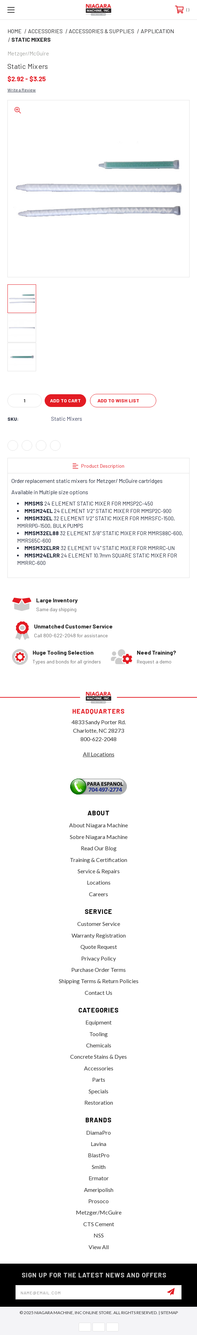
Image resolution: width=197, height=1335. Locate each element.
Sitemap (169, 1312)
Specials (98, 1091)
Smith (99, 1166)
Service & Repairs (99, 871)
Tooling (98, 1033)
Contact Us (98, 992)
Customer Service (98, 923)
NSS (99, 1235)
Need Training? (156, 652)
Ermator (99, 1178)
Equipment (98, 1022)
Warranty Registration (99, 935)
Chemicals (98, 1045)
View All (99, 1247)
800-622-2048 (98, 739)
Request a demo (154, 661)
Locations (99, 882)
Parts (98, 1079)
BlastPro (98, 1155)
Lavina (98, 1143)
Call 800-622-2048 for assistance (71, 635)
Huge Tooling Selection (63, 652)
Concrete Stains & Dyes (98, 1056)
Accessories (98, 1068)
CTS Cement (98, 1224)
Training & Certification (98, 859)
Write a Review (21, 89)
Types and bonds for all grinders (67, 661)
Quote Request (98, 946)
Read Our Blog (99, 848)
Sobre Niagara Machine (99, 836)
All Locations (98, 754)
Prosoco (98, 1201)
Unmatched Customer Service (73, 626)
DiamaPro (98, 1132)
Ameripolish (98, 1189)
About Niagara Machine (98, 825)
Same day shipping (56, 609)
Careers (98, 894)
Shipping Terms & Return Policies (99, 980)
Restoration (98, 1102)
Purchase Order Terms (98, 969)
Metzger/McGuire (99, 1212)
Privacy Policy (98, 958)
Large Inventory (57, 600)
